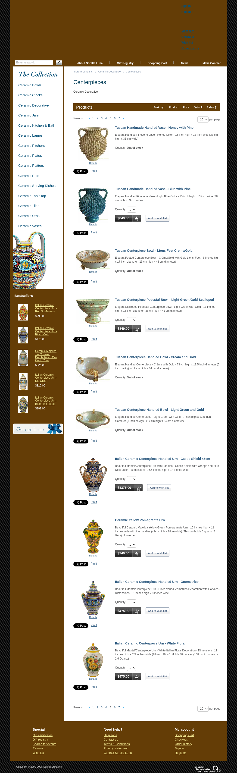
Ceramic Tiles (28, 206)
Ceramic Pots (28, 176)
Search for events (44, 744)
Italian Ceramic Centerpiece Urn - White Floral (150, 643)
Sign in (179, 748)
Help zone (110, 735)
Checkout (181, 739)
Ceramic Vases (30, 226)
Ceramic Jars (28, 115)
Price (186, 107)
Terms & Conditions (117, 744)
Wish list (38, 752)
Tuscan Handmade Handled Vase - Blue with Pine (152, 189)
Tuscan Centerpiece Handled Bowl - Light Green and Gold (159, 410)
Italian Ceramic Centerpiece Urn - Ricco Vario (46, 331)
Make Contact (212, 63)
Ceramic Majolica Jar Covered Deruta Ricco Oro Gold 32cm (46, 355)
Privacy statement (116, 748)
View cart (187, 31)
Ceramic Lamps (30, 135)
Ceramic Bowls (29, 85)
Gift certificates (43, 735)
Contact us (111, 739)
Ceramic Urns (29, 216)
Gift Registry (125, 63)
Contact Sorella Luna (118, 752)
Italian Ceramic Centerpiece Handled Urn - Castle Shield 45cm (162, 459)
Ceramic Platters (31, 165)
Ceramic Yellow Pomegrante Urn (140, 520)
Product (173, 107)
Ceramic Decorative (109, 71)
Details (93, 163)
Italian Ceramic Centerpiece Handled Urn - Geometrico (157, 582)
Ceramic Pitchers (31, 146)
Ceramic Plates (30, 155)
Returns (38, 748)
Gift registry (40, 739)
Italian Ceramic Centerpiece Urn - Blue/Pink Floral (46, 400)
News (184, 63)
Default (198, 107)
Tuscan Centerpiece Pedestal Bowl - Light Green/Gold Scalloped (164, 300)
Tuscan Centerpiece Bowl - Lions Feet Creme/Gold (154, 250)
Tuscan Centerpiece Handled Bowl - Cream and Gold (155, 357)
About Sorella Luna (90, 63)
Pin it (94, 171)
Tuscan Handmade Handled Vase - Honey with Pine (154, 127)
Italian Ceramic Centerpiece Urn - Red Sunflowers (46, 308)
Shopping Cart (157, 63)
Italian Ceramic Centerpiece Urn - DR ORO (46, 377)
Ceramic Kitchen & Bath (36, 125)
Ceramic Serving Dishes (37, 186)
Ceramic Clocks (30, 95)
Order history (183, 744)
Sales (210, 107)
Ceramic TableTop (32, 196)
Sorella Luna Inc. (83, 71)
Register (180, 752)
